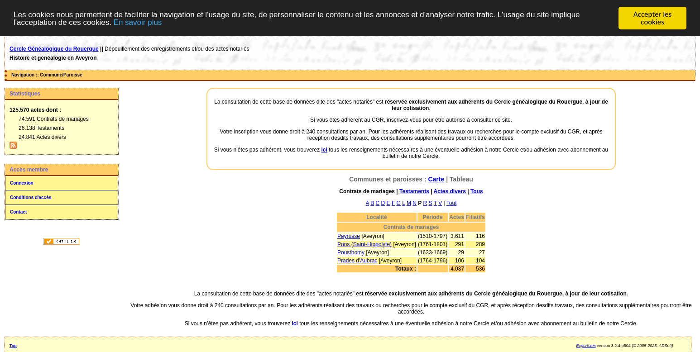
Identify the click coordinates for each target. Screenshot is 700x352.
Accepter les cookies (652, 18)
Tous (476, 191)
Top (13, 345)
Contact (18, 211)
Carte (436, 179)
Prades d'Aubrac (357, 260)
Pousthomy (350, 252)
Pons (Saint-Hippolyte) (364, 244)
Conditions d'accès (30, 197)
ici (324, 150)
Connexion (22, 183)
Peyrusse (348, 236)
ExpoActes (586, 345)
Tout (451, 203)
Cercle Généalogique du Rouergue (54, 49)
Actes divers (449, 191)
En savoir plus (138, 22)
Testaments (414, 191)
